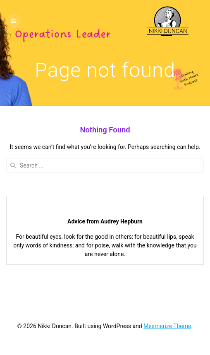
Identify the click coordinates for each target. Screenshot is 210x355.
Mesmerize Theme (167, 326)
